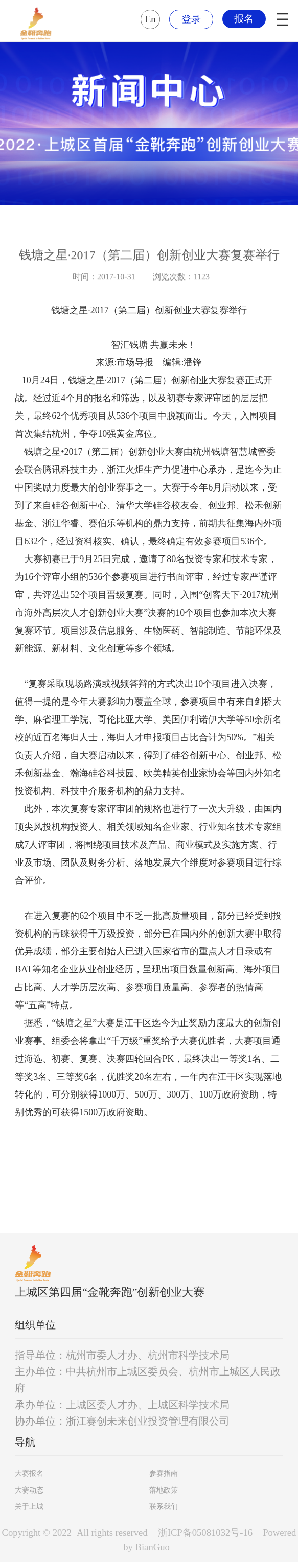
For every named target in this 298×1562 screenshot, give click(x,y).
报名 (244, 18)
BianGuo (152, 1547)
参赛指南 (163, 1473)
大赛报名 (29, 1473)
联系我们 (163, 1506)
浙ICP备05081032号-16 (205, 1532)
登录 (191, 19)
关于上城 (29, 1506)
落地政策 (163, 1490)
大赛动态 (29, 1490)
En (150, 19)
